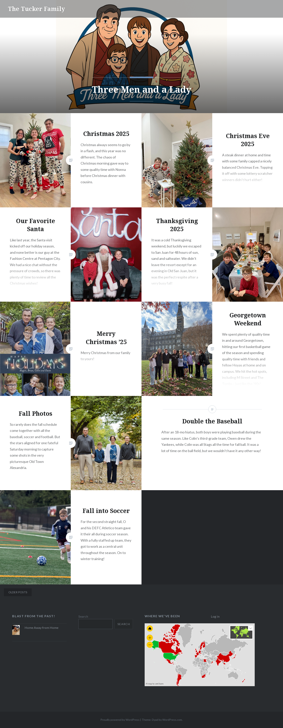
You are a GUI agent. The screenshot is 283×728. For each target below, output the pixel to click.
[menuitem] (211, 661)
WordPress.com (172, 719)
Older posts (17, 592)
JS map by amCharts (155, 683)
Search (83, 616)
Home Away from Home (41, 627)
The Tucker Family (36, 9)
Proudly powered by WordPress (120, 719)
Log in (215, 616)
